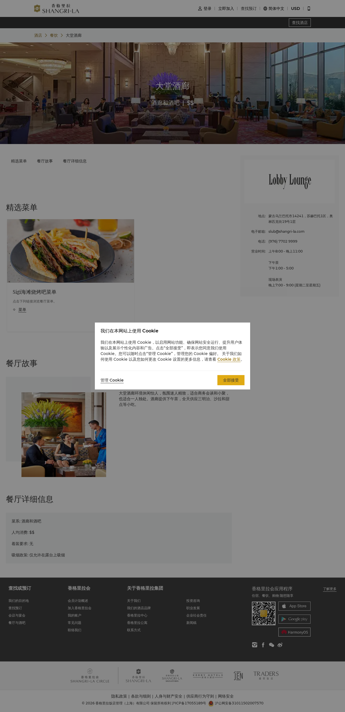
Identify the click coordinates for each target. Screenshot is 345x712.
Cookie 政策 (229, 359)
